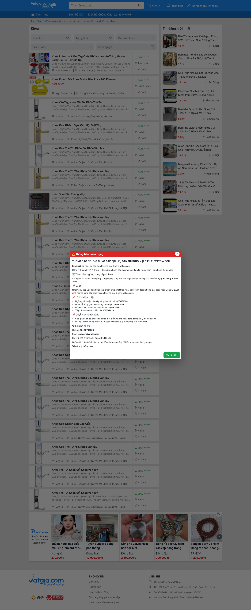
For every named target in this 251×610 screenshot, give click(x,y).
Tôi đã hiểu (171, 355)
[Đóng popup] (177, 254)
